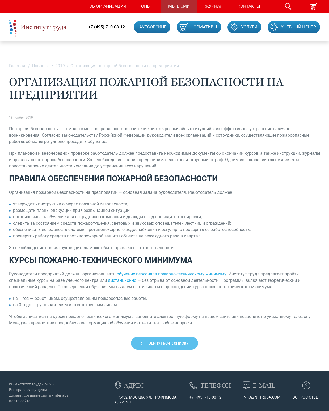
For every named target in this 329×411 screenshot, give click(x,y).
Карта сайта (20, 401)
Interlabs (61, 395)
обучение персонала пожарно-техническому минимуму (171, 273)
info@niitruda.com (261, 397)
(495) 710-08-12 (207, 397)
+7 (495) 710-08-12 (106, 27)
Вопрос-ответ (306, 397)
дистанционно (122, 280)
